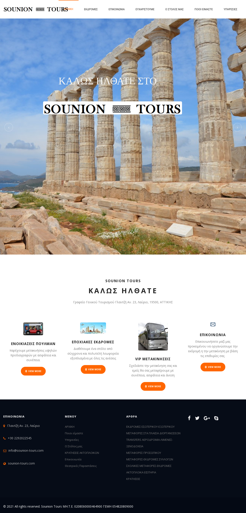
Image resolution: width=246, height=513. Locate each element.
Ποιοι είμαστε (204, 9)
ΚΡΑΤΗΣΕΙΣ (133, 479)
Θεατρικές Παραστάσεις (81, 466)
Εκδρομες (91, 9)
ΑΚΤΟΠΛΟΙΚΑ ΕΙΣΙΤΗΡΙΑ (141, 472)
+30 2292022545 (20, 438)
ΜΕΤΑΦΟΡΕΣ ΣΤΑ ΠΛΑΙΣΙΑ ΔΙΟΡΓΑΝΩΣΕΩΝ (153, 433)
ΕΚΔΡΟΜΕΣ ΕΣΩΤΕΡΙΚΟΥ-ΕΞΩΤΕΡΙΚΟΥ (150, 427)
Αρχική (68, 9)
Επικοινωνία (117, 9)
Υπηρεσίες (230, 9)
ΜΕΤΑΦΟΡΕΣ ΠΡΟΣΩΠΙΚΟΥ (143, 453)
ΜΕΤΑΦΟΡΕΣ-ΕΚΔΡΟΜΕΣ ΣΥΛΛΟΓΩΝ (149, 459)
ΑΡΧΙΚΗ (69, 427)
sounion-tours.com (21, 463)
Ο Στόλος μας (174, 9)
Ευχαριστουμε (145, 9)
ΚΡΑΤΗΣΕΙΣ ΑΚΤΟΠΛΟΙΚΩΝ (82, 453)
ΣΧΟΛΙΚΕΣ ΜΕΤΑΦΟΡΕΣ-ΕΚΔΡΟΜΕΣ (149, 466)
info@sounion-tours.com (26, 450)
